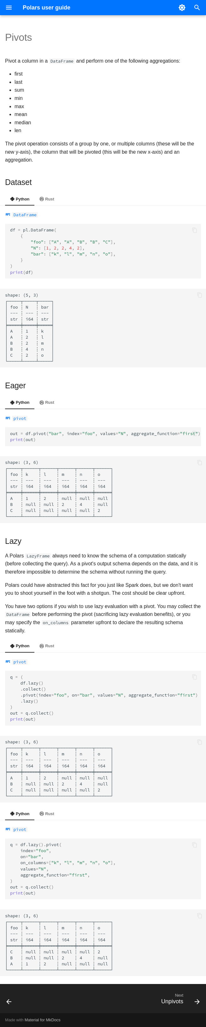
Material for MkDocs (43, 1020)
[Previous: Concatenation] (9, 1000)
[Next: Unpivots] (179, 1000)
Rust (46, 199)
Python (19, 199)
